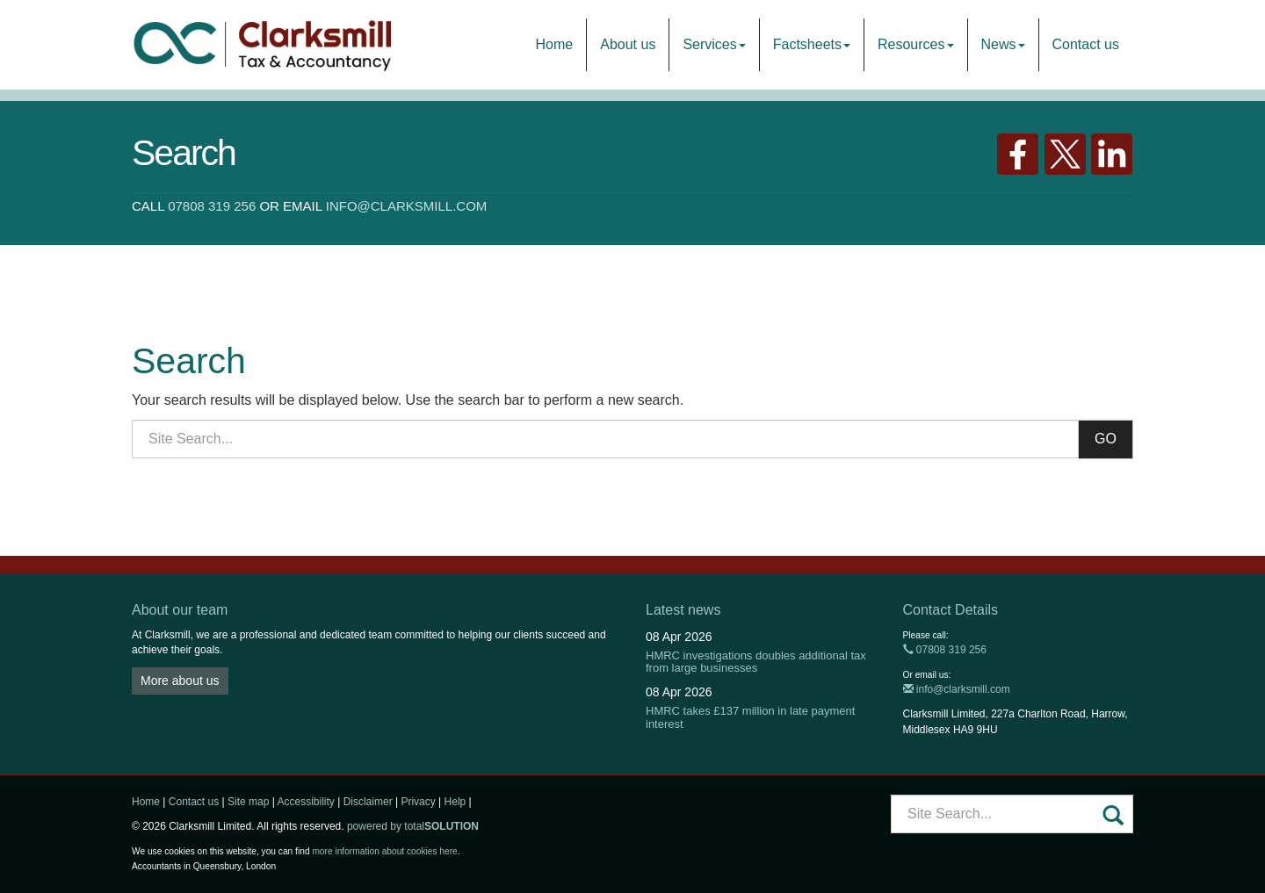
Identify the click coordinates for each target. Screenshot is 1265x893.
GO (1106, 438)
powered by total (413, 826)
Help (455, 802)
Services (714, 44)
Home (555, 44)
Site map (248, 802)
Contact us (1085, 44)
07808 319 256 (212, 205)
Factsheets (811, 44)
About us (627, 44)
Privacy (418, 802)
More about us (180, 680)
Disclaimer (368, 802)
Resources (915, 44)
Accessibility (305, 802)
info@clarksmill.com (407, 205)
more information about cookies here (384, 851)
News (1003, 44)
